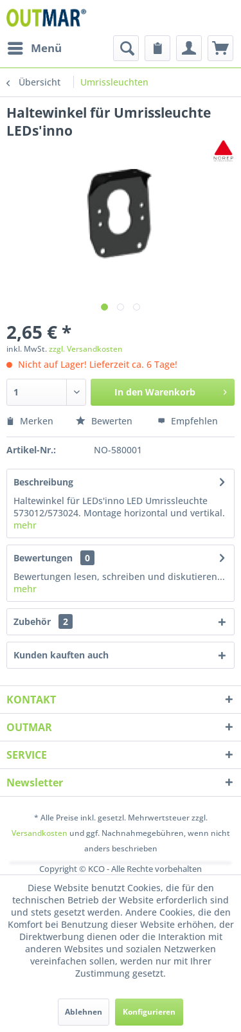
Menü (35, 46)
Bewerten (105, 421)
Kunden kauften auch (61, 655)
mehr (25, 525)
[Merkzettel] (157, 48)
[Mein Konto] (189, 48)
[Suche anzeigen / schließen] (126, 48)
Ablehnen (83, 1011)
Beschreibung (43, 482)
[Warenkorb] (220, 48)
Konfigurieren (149, 1011)
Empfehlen (187, 421)
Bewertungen (43, 558)
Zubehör (43, 621)
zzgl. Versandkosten (86, 348)
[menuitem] (34, 48)
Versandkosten (39, 833)
